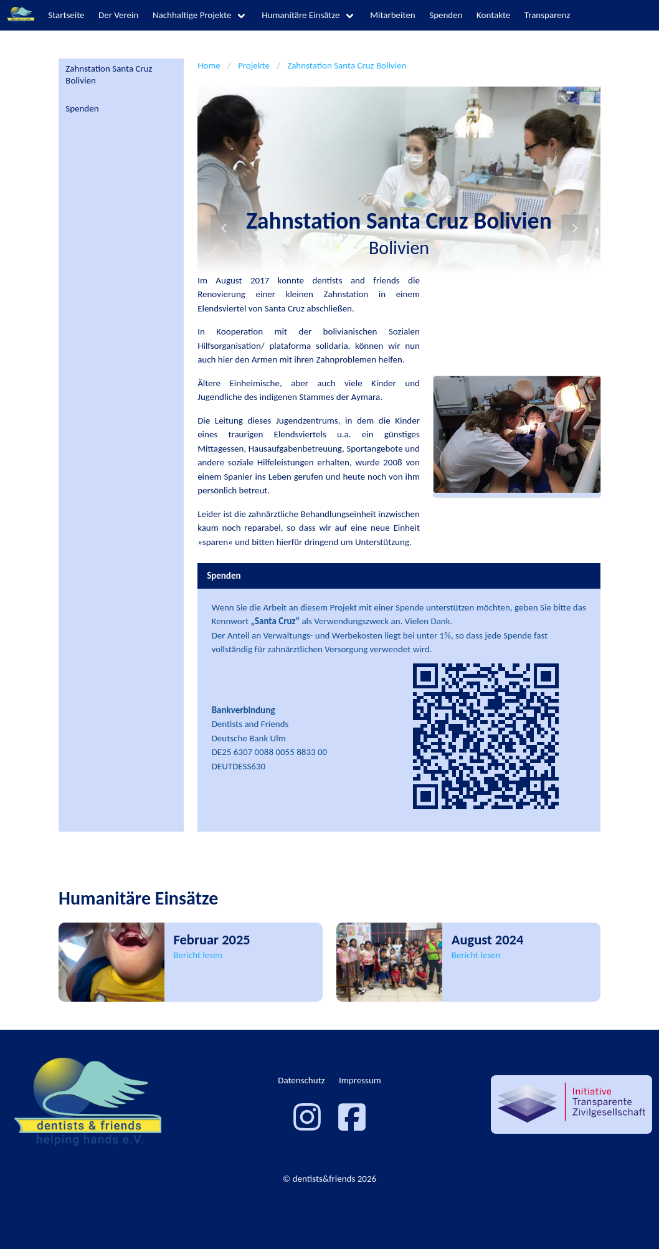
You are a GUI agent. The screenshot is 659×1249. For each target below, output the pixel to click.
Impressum (360, 1080)
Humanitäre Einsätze (300, 15)
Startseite (66, 15)
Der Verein (118, 15)
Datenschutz (301, 1080)
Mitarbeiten (392, 15)
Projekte (254, 65)
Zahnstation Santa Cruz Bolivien (108, 74)
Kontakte (493, 15)
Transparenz (547, 15)
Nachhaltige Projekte (192, 15)
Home (208, 65)
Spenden (445, 15)
